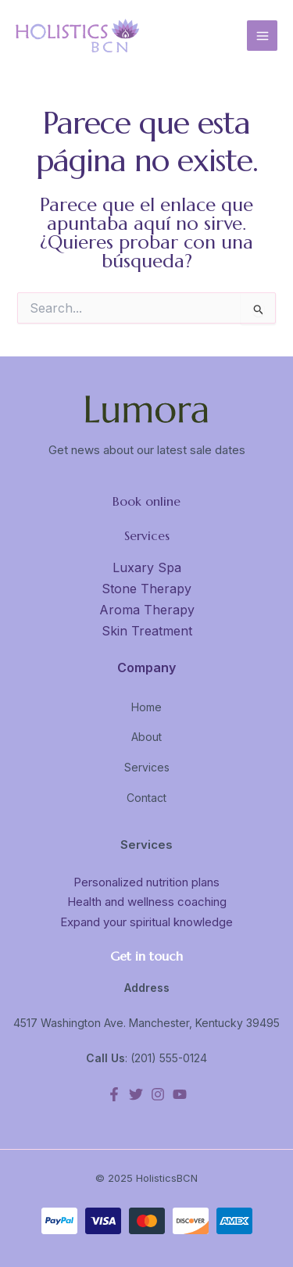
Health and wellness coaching (147, 901)
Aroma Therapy (147, 609)
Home (146, 707)
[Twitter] (136, 1094)
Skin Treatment (147, 631)
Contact (146, 797)
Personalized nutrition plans (146, 882)
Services (147, 767)
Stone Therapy (146, 588)
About (146, 736)
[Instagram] (158, 1094)
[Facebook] (114, 1094)
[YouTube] (180, 1094)
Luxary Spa (147, 567)
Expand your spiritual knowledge (146, 921)
